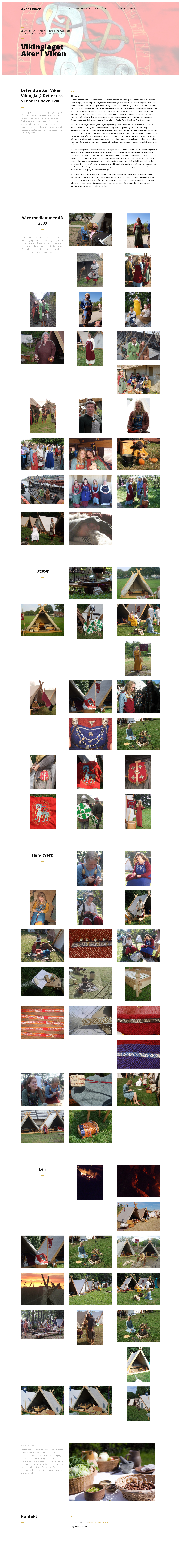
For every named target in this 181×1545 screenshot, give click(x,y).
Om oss (76, 8)
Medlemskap (122, 8)
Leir (113, 8)
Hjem (68, 8)
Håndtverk (105, 8)
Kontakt (133, 8)
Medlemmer (85, 8)
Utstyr (95, 8)
